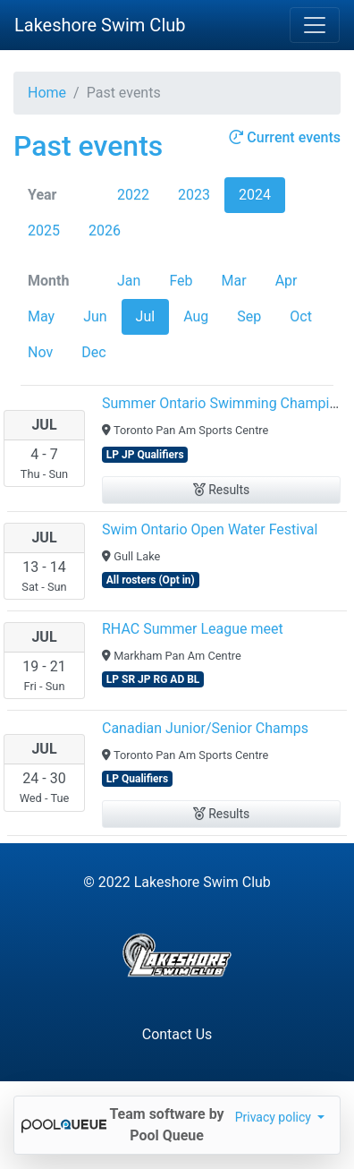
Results (221, 489)
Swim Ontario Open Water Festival (209, 529)
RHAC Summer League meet (192, 628)
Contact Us (177, 1034)
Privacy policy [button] (275, 1117)
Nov (40, 352)
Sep (249, 316)
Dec (93, 352)
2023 (194, 194)
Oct (301, 316)
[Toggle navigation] (315, 25)
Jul (146, 316)
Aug (195, 316)
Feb (180, 280)
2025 (44, 230)
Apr (286, 280)
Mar (234, 280)
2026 (104, 230)
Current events (285, 137)
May (41, 316)
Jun (94, 316)
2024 (255, 194)
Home (47, 92)
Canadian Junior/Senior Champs (205, 728)
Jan (128, 280)
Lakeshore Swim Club (100, 25)
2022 (133, 194)
